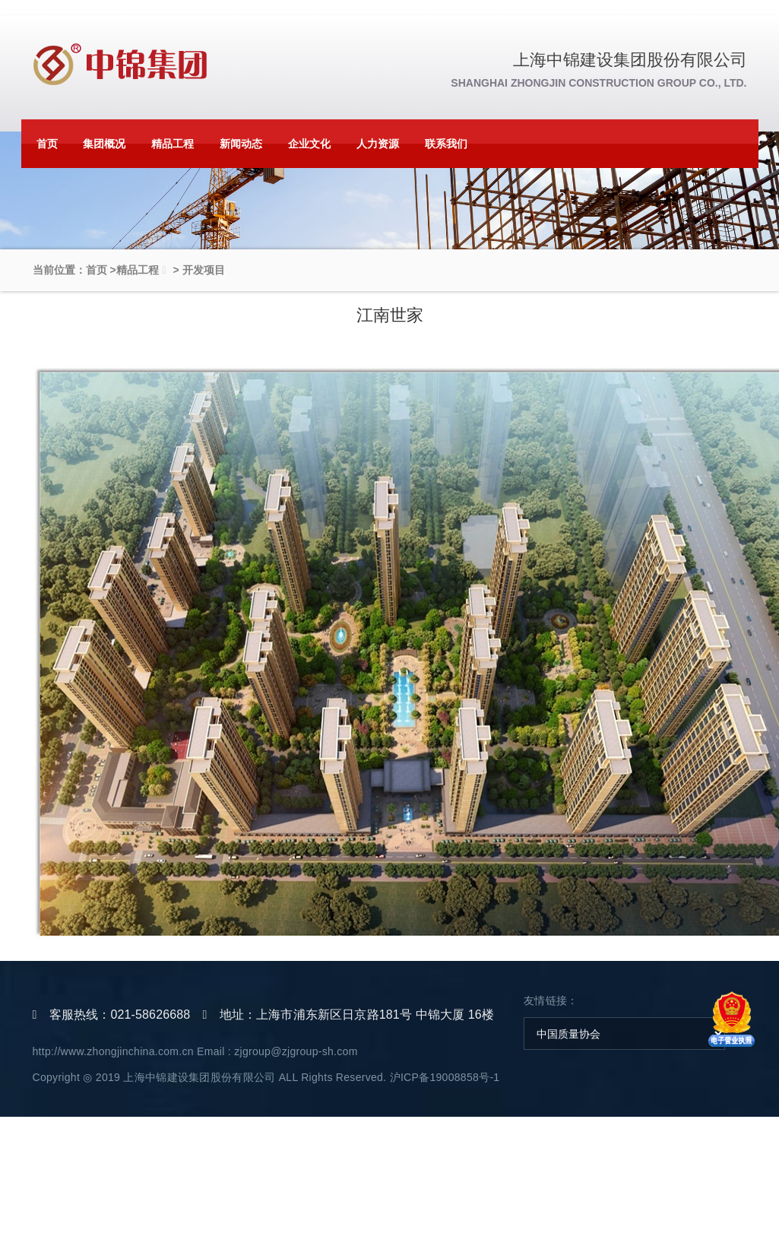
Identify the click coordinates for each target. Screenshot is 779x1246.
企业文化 (309, 144)
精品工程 (172, 144)
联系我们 (446, 144)
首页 (47, 144)
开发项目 (203, 270)
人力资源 (377, 144)
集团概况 (104, 144)
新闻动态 (241, 144)
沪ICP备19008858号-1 (445, 1077)
